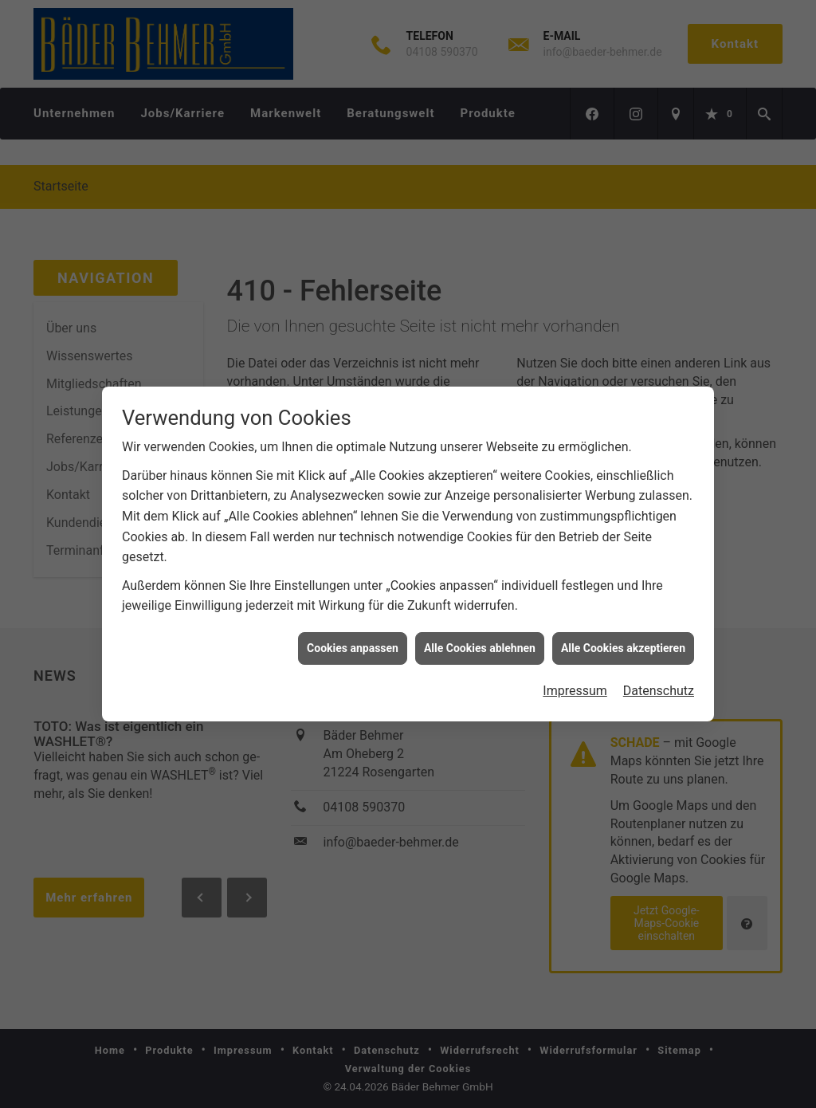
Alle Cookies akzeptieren (623, 641)
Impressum (575, 684)
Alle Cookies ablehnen (480, 641)
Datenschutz (658, 684)
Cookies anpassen (352, 641)
